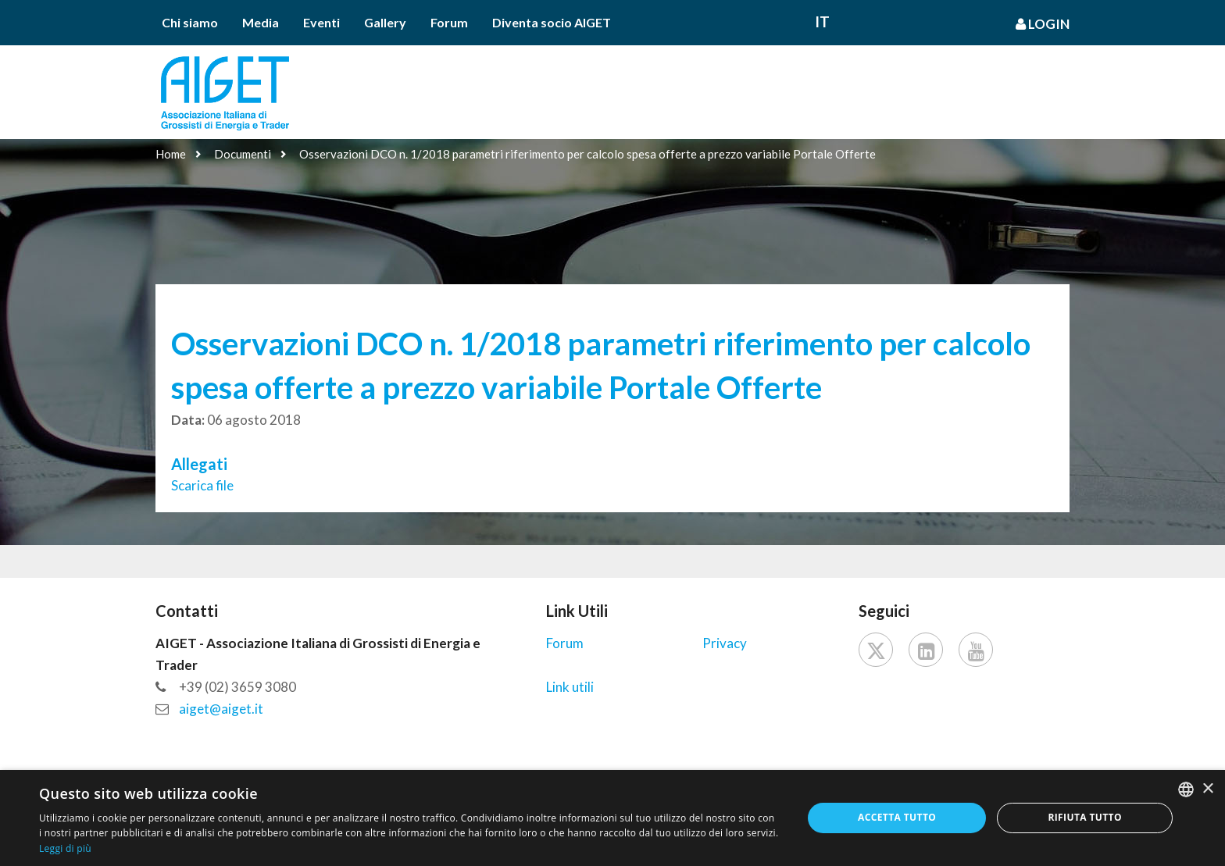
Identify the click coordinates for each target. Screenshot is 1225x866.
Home (170, 154)
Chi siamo (190, 22)
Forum (449, 22)
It (822, 21)
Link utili (570, 687)
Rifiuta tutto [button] (1085, 817)
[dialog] (612, 818)
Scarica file (202, 485)
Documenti (242, 154)
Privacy (724, 643)
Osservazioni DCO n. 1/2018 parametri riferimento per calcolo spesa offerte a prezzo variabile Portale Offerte (587, 154)
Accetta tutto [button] (897, 817)
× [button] (1207, 789)
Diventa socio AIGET (551, 22)
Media (260, 22)
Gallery (385, 22)
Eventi (321, 22)
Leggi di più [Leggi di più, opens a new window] (65, 848)
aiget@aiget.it (221, 708)
